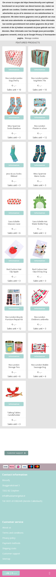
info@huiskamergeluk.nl (13, 495)
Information (14, 69)
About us (6, 527)
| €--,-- (11, 573)
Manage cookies (32, 38)
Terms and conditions (12, 532)
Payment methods (11, 543)
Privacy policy (8, 538)
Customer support (16, 453)
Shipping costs (9, 548)
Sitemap (6, 558)
